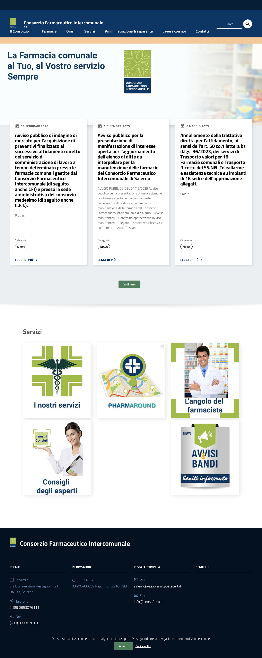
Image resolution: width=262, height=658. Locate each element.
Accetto (123, 646)
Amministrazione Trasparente (129, 39)
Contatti (202, 39)
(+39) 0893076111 (24, 616)
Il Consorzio (19, 39)
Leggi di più (26, 268)
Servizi (89, 39)
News (21, 255)
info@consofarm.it (148, 610)
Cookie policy (143, 646)
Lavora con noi (174, 39)
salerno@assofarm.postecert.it (157, 594)
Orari (70, 39)
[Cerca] (247, 23)
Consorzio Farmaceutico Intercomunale (75, 552)
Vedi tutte (129, 293)
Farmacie (49, 39)
